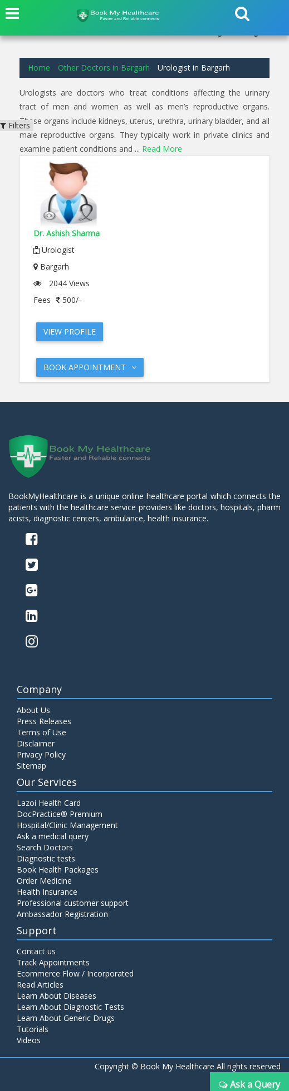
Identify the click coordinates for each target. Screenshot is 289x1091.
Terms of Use (41, 732)
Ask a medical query (53, 836)
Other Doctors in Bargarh (104, 67)
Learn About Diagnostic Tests (70, 1007)
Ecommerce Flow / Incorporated (75, 973)
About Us (33, 710)
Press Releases (44, 721)
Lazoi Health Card (49, 803)
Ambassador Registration (62, 914)
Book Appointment (89, 367)
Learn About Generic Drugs (66, 1018)
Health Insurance (47, 891)
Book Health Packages (58, 869)
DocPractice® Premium (59, 814)
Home (39, 67)
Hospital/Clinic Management (67, 825)
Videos (29, 1040)
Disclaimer (36, 743)
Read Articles (40, 984)
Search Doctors (45, 847)
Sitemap (31, 765)
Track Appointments (53, 962)
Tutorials (32, 1029)
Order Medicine (44, 880)
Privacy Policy (41, 754)
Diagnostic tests (46, 858)
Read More (162, 148)
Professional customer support (73, 903)
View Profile (69, 331)
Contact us (36, 951)
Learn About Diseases (56, 995)
